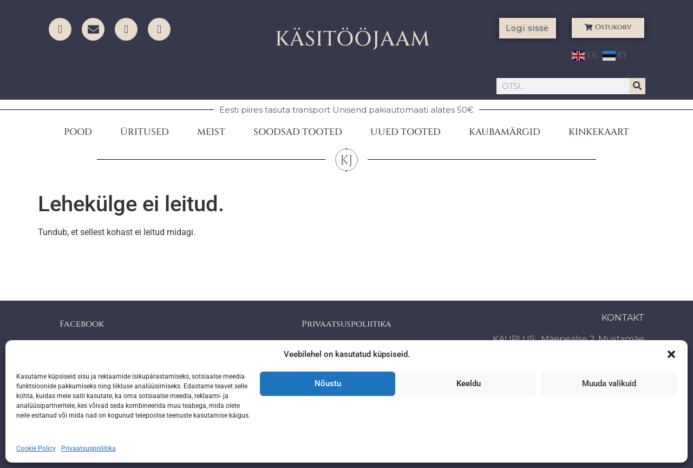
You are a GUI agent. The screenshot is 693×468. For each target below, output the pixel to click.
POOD (78, 132)
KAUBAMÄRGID (504, 132)
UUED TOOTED (405, 132)
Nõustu (328, 383)
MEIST (211, 132)
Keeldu (468, 383)
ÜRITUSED (144, 132)
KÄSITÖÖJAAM (352, 39)
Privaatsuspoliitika (88, 448)
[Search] (637, 86)
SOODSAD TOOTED (297, 132)
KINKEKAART (598, 132)
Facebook (82, 324)
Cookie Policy (36, 448)
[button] (671, 354)
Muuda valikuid (609, 383)
